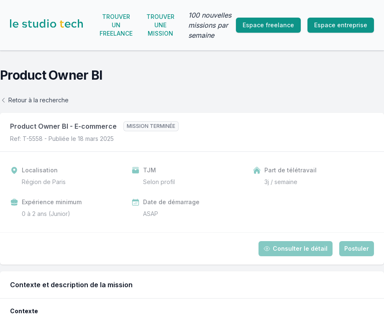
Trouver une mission (160, 25)
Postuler (356, 248)
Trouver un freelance (116, 25)
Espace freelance (268, 25)
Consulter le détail (296, 248)
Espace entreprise (340, 25)
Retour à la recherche (34, 100)
